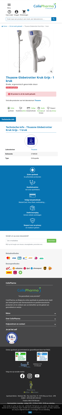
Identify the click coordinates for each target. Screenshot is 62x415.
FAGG (48, 350)
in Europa (41, 110)
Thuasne (38, 100)
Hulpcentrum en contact (15, 324)
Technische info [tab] (8, 119)
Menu (8, 313)
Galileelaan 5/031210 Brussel (37, 365)
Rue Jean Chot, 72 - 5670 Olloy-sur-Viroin (39, 396)
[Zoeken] (31, 19)
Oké (30, 412)
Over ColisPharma (13, 319)
